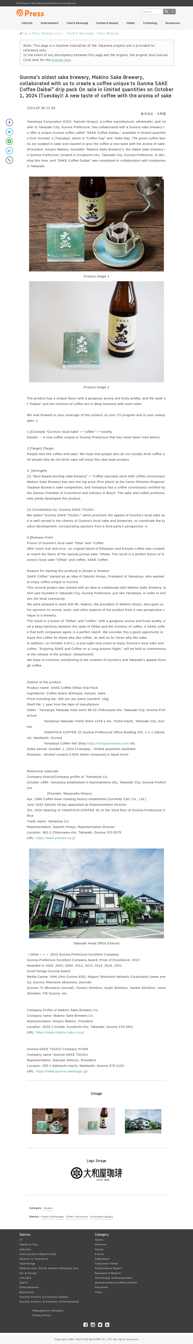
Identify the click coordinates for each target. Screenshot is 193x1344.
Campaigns (102, 1259)
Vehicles (25, 1249)
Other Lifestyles (77, 1217)
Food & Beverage (77, 23)
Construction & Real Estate (37, 1254)
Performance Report (108, 1268)
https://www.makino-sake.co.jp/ (60, 1032)
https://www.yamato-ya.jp (55, 838)
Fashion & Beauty (107, 23)
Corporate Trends (106, 1263)
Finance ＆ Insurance (33, 1259)
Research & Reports (108, 1273)
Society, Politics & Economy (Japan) (43, 1297)
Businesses (172, 23)
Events (99, 1254)
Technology (150, 23)
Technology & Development (113, 1278)
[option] (50, 1121)
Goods (48, 1208)
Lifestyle (27, 23)
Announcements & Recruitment (116, 1282)
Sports (23, 1282)
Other (99, 1292)
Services (101, 1244)
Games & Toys (28, 1244)
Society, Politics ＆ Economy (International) (49, 1301)
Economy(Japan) (101, 1217)
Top (23, 33)
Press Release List (46, 33)
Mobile (130, 23)
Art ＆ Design (28, 1273)
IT (21, 1240)
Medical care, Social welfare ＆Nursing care (49, 1268)
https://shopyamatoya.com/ (108, 743)
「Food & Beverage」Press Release (91, 33)
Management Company (48, 1310)
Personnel (101, 1287)
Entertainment (50, 23)
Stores (99, 1249)
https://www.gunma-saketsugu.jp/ (62, 1071)
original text (61, 59)
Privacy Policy (42, 1315)
